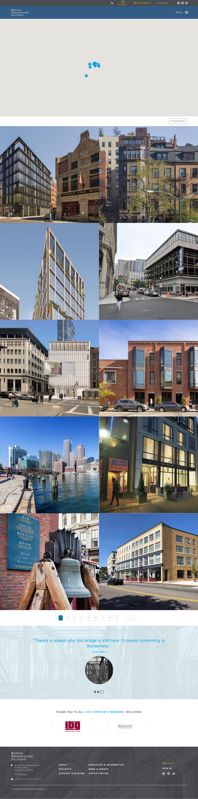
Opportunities (99, 773)
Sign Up (167, 768)
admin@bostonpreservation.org (28, 779)
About (63, 765)
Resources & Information (106, 765)
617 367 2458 (162, 3)
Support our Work (72, 773)
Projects (65, 769)
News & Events (99, 769)
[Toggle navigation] (186, 12)
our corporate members (104, 712)
